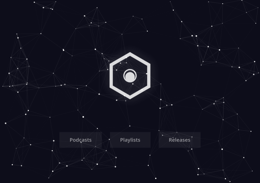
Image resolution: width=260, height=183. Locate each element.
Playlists (130, 140)
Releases (179, 140)
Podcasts (81, 140)
